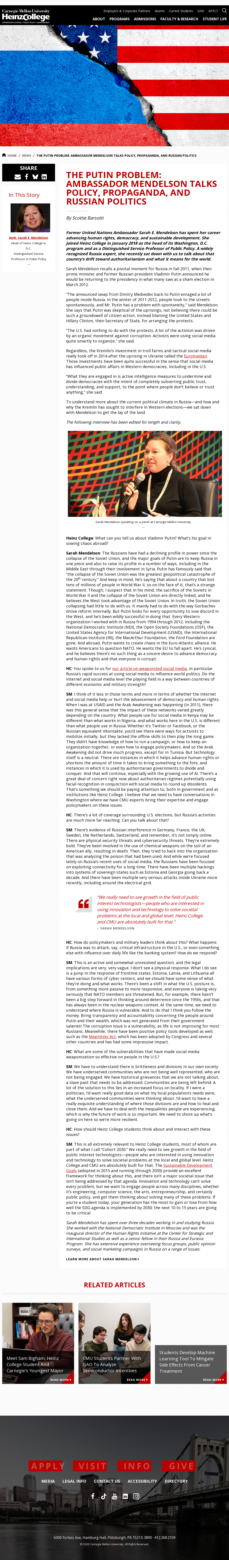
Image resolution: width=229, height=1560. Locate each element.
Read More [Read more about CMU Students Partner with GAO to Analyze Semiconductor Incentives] (137, 1380)
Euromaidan (195, 356)
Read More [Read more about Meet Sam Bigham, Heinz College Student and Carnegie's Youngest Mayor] (60, 1380)
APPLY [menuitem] (213, 11)
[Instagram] (136, 1496)
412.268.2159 (165, 1537)
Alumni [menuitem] (159, 11)
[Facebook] (93, 1496)
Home (9, 155)
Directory (176, 1481)
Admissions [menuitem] (145, 19)
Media (48, 1481)
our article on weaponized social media (149, 668)
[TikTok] (104, 1496)
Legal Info (74, 1481)
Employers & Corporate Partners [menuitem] (126, 11)
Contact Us (107, 1481)
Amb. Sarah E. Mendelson (28, 238)
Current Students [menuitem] (181, 11)
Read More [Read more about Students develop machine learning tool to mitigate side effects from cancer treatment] (213, 1380)
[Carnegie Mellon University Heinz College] (26, 16)
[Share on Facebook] (26, 177)
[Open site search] (224, 10)
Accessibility (142, 1481)
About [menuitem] (99, 19)
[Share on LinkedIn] (44, 177)
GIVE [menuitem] (200, 11)
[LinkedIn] (125, 1496)
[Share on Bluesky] (35, 177)
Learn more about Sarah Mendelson (102, 1259)
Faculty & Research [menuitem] (179, 19)
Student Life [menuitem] (215, 19)
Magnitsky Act (102, 1036)
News (26, 155)
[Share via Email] (18, 177)
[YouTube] (114, 1496)
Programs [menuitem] (120, 19)
